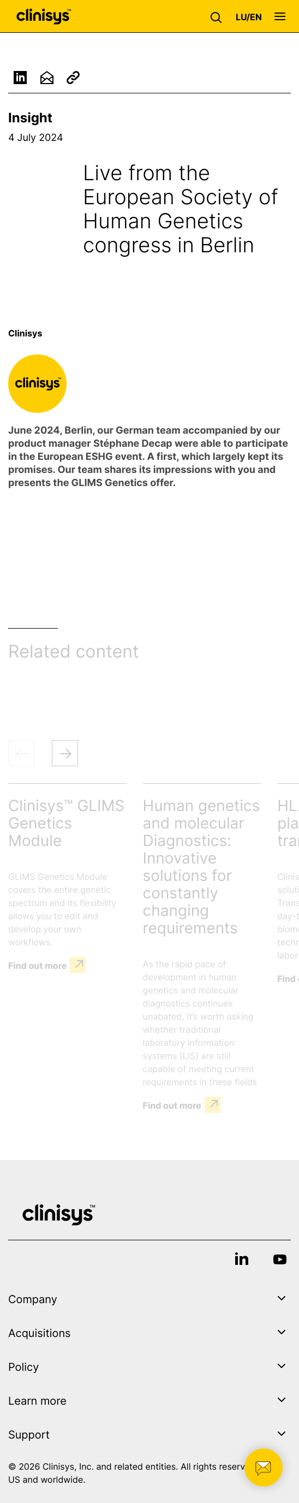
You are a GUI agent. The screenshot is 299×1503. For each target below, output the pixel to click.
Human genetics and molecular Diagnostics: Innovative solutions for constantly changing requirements (201, 866)
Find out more (37, 965)
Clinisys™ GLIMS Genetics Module (66, 823)
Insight (30, 118)
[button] (219, 16)
